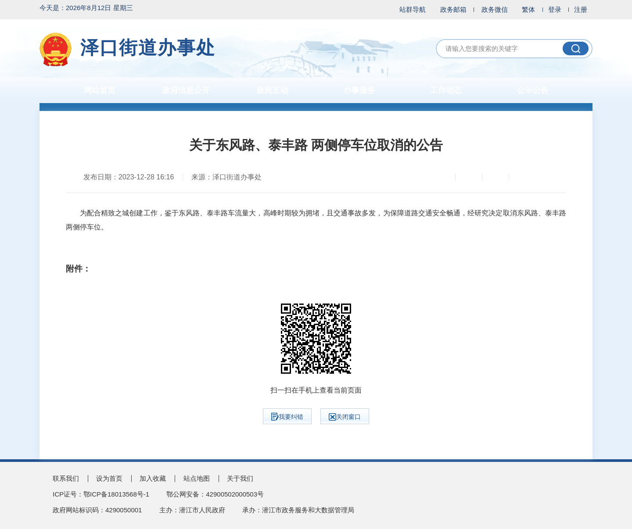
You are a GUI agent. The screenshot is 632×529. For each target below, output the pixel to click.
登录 (554, 9)
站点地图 (196, 478)
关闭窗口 (345, 417)
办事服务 (359, 90)
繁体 (528, 9)
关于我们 (240, 478)
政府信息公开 (186, 90)
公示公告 (533, 90)
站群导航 (412, 9)
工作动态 (446, 90)
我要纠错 (287, 417)
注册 (580, 9)
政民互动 (272, 90)
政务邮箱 (453, 9)
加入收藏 (153, 478)
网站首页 (99, 90)
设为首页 (109, 478)
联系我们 (66, 478)
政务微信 (494, 9)
